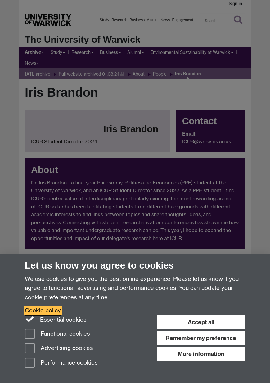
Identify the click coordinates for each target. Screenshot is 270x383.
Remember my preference (201, 338)
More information (201, 353)
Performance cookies (61, 363)
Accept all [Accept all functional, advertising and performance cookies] (201, 322)
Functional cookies (57, 334)
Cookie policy (43, 310)
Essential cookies (56, 319)
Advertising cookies (59, 348)
